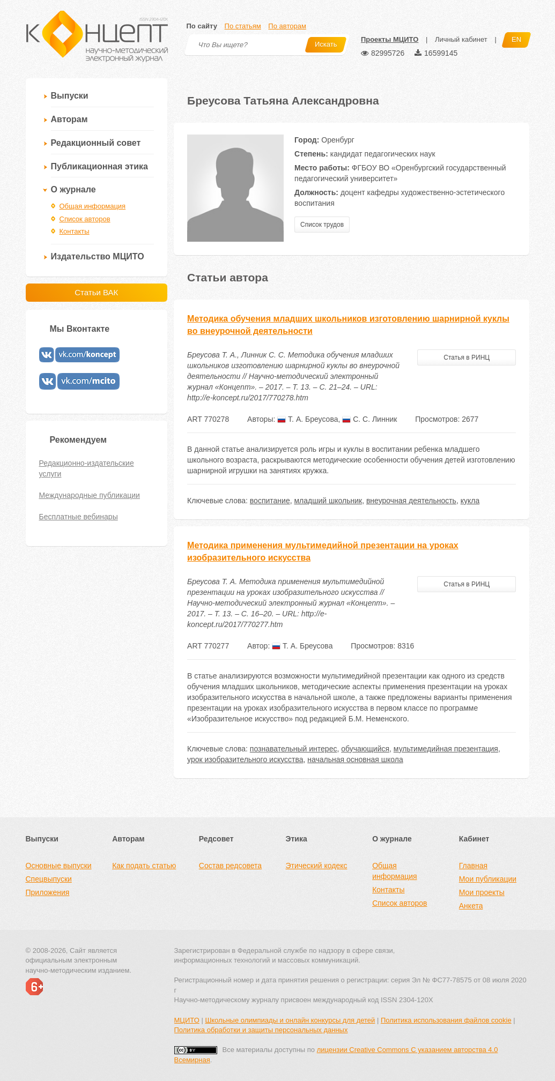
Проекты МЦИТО (389, 39)
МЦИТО (186, 1020)
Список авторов (85, 219)
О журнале (73, 189)
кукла (470, 500)
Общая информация (93, 206)
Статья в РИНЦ (466, 357)
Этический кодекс (316, 865)
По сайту (202, 26)
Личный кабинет (461, 39)
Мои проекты (482, 892)
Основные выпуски (59, 865)
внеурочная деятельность (411, 500)
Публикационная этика (99, 166)
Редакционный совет (96, 142)
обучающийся (365, 748)
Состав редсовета (230, 865)
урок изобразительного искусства (245, 759)
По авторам (287, 26)
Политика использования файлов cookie (446, 1020)
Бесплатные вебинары (78, 516)
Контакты (75, 231)
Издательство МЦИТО (97, 256)
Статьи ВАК (96, 292)
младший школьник (328, 500)
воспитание (270, 500)
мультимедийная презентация (446, 748)
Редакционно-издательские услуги (86, 468)
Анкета (471, 905)
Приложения (48, 892)
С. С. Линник (369, 419)
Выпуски (69, 95)
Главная (473, 865)
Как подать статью (144, 865)
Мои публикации (487, 879)
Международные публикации (89, 495)
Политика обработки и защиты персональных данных (261, 1030)
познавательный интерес (293, 748)
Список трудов (322, 224)
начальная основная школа (355, 759)
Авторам (69, 119)
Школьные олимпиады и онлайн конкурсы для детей (290, 1020)
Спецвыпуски (49, 879)
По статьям (243, 26)
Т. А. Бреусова (307, 419)
